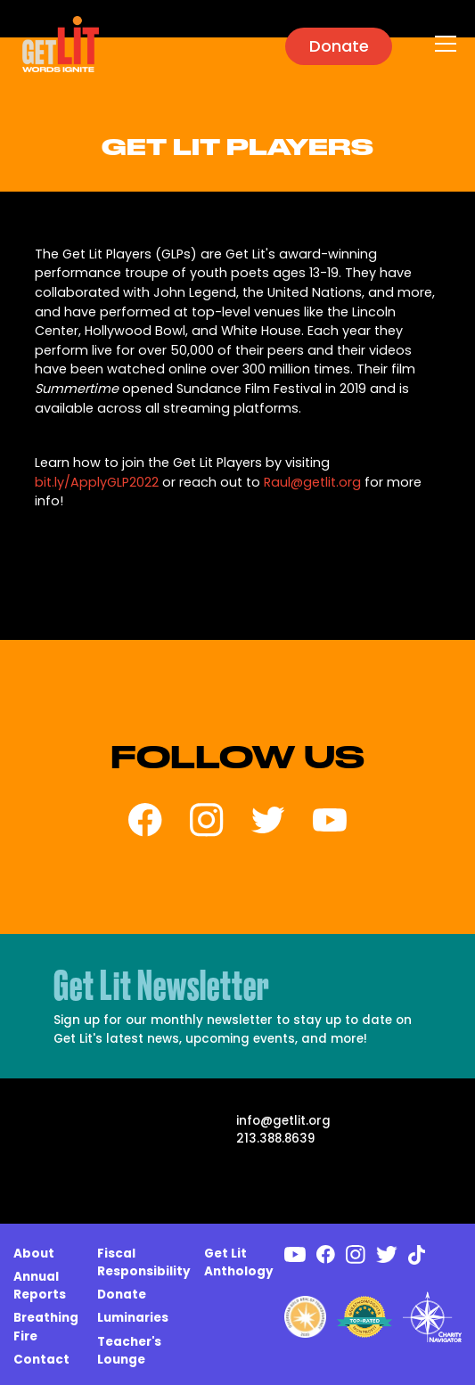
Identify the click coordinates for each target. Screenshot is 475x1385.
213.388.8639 (275, 1138)
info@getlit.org (283, 1120)
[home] (56, 44)
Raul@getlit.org (312, 482)
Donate (339, 46)
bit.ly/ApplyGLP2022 (97, 482)
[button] (443, 43)
